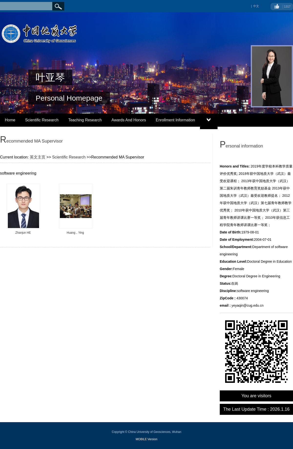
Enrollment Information (175, 120)
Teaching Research (85, 120)
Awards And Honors (129, 120)
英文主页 (37, 157)
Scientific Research (42, 120)
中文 (256, 6)
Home (10, 120)
